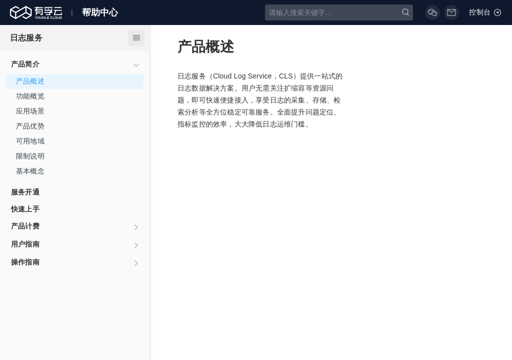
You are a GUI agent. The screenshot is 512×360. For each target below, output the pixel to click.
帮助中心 (100, 13)
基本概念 (30, 171)
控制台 (485, 12)
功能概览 (30, 96)
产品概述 (30, 81)
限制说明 (30, 156)
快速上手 (25, 209)
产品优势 (30, 126)
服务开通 (25, 192)
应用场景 (30, 111)
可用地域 (30, 141)
